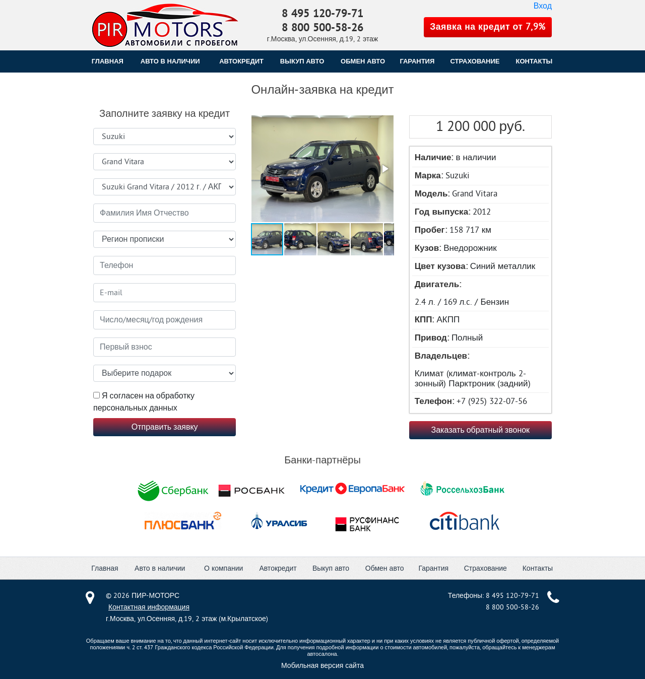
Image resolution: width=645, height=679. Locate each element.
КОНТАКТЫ (533, 61)
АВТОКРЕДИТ (241, 61)
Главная (107, 61)
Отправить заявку (165, 427)
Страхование (485, 568)
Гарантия (433, 568)
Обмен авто (384, 568)
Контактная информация (148, 607)
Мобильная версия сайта (322, 665)
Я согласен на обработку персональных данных (144, 402)
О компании (223, 568)
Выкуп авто (330, 568)
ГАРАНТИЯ (417, 61)
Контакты (538, 568)
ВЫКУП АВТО (302, 61)
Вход (543, 6)
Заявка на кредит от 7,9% (488, 27)
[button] (321, 169)
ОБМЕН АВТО (363, 61)
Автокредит (277, 568)
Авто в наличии (170, 61)
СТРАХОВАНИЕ (475, 61)
